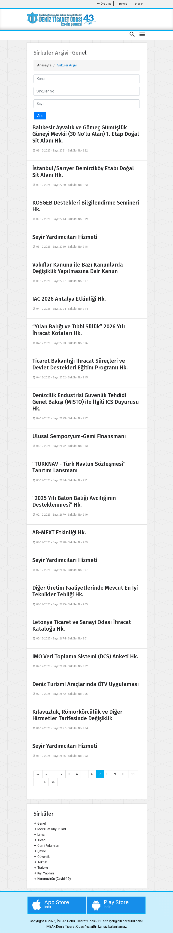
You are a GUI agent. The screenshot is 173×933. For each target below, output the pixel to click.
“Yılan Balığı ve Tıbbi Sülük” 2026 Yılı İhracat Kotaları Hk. (78, 329)
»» (53, 782)
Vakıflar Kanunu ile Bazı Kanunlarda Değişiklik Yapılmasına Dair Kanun (77, 268)
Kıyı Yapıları (43, 873)
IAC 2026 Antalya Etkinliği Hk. (69, 299)
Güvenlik (41, 857)
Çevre (39, 851)
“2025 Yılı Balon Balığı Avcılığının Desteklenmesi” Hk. (74, 501)
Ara (39, 115)
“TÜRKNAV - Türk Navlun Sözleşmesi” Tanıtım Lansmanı (78, 467)
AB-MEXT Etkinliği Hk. (59, 532)
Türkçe (123, 3)
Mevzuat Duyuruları (49, 829)
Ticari (39, 840)
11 (133, 774)
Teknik (40, 862)
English (138, 3)
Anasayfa (44, 65)
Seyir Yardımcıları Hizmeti (64, 237)
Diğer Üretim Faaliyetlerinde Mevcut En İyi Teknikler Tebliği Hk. (85, 591)
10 (123, 774)
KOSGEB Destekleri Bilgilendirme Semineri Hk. (85, 206)
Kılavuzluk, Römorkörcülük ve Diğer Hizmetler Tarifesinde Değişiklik (77, 715)
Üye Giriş (104, 3)
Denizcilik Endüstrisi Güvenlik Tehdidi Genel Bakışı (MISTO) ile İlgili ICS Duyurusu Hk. (85, 402)
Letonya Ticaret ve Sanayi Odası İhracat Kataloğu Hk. (81, 625)
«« (38, 774)
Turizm (40, 868)
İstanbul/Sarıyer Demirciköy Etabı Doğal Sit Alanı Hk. (83, 171)
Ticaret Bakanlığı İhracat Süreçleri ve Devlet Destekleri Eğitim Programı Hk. (80, 364)
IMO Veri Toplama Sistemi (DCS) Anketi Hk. (85, 656)
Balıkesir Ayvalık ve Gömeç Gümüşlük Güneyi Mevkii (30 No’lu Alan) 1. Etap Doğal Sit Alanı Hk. (85, 134)
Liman (39, 834)
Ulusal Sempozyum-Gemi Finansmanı (79, 436)
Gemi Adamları (46, 845)
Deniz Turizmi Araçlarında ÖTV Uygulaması (85, 684)
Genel (39, 823)
